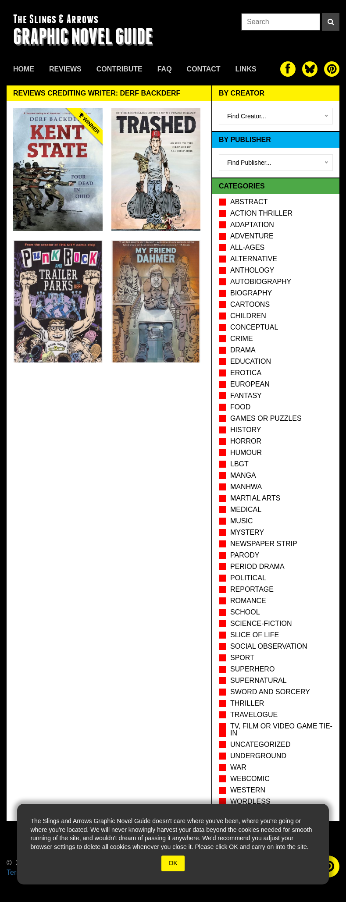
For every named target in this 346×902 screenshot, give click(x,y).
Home (23, 69)
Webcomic (250, 778)
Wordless (250, 801)
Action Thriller (261, 213)
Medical (245, 509)
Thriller (247, 703)
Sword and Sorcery (270, 692)
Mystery (247, 532)
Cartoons (250, 304)
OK (172, 862)
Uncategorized (260, 744)
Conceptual (254, 327)
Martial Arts (255, 498)
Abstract (249, 202)
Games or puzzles (266, 418)
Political (248, 578)
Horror (245, 441)
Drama (243, 350)
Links (246, 69)
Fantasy (246, 395)
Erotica (245, 372)
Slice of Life (254, 635)
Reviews (65, 69)
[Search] (330, 22)
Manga (243, 475)
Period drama (257, 566)
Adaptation (252, 224)
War (238, 767)
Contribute (119, 69)
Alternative (253, 259)
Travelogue (254, 714)
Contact (204, 69)
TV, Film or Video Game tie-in (281, 729)
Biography (251, 293)
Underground (258, 756)
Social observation (268, 646)
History (245, 429)
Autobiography (260, 281)
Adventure (252, 236)
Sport (242, 657)
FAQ (164, 69)
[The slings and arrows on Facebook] (288, 69)
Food (240, 407)
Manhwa (246, 486)
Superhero (252, 669)
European (250, 384)
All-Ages (247, 247)
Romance (248, 600)
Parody (244, 555)
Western (247, 790)
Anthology (252, 270)
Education (250, 361)
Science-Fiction (261, 623)
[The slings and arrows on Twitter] (309, 69)
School (245, 612)
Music (241, 521)
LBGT (239, 464)
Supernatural (258, 680)
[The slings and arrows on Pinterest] (331, 69)
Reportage (252, 589)
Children (248, 316)
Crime (241, 338)
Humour (246, 452)
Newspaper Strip (263, 543)
